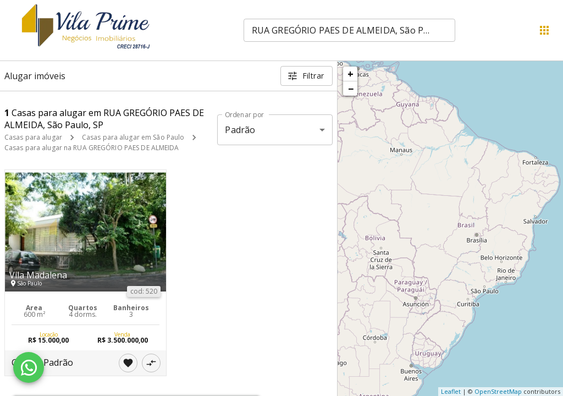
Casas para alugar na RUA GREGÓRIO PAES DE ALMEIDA (91, 147)
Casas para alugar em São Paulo (133, 137)
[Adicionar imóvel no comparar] (151, 363)
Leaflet (451, 391)
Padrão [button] (240, 130)
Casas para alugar (33, 137)
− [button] (351, 88)
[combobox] (349, 30)
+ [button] (350, 73)
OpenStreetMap (498, 391)
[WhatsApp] (28, 367)
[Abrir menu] (544, 30)
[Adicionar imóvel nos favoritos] (128, 363)
